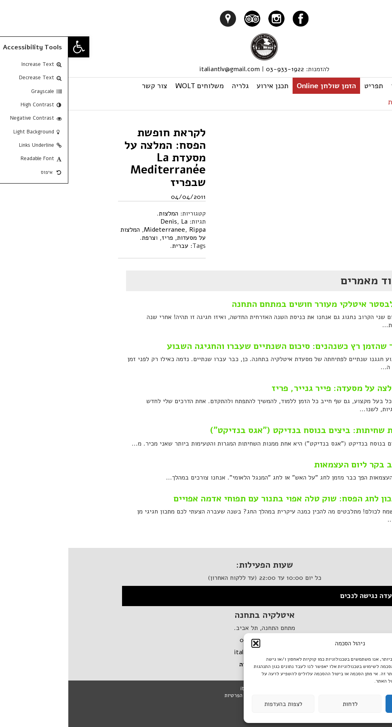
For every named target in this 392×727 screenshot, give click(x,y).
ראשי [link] (330, 86)
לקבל (348, 704)
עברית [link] (329, 102)
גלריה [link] (172, 86)
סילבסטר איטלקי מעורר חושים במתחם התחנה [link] (248, 304)
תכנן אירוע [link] (204, 86)
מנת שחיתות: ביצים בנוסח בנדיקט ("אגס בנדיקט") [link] (237, 430)
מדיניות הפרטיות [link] (174, 695)
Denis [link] (100, 221)
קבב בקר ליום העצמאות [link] (290, 465)
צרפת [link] (80, 237)
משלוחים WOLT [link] (131, 86)
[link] (10, 46)
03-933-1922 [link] (217, 69)
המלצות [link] (100, 213)
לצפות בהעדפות (215, 704)
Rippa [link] (129, 229)
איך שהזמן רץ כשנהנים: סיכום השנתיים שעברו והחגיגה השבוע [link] (216, 346)
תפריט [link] (305, 86)
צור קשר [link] (86, 86)
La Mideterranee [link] (97, 225)
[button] (187, 643)
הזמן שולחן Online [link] (258, 86)
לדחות (281, 704)
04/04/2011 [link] (120, 196)
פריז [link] (99, 237)
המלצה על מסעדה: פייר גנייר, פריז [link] (268, 388)
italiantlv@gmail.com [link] (161, 69)
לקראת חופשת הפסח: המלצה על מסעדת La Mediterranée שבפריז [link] (96, 157)
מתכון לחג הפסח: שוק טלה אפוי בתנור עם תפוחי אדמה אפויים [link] (219, 498)
